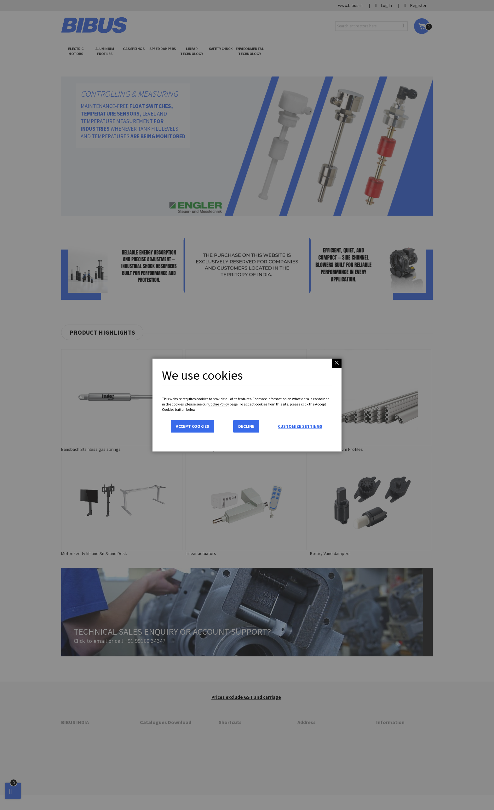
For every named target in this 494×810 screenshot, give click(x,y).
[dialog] (247, 405)
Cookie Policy (218, 404)
